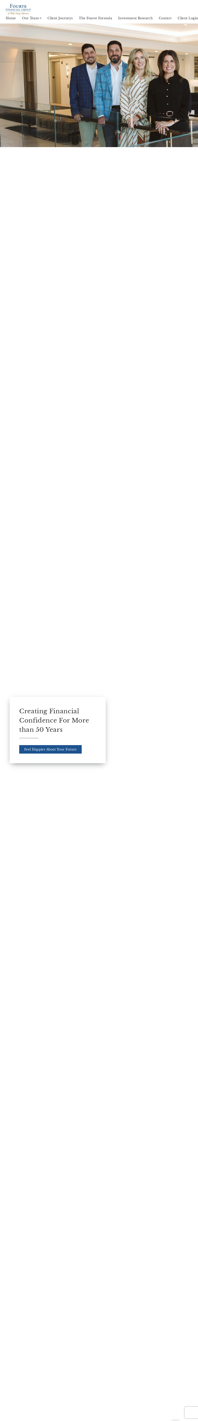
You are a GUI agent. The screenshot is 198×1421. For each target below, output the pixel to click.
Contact (165, 18)
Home (11, 18)
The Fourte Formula (95, 18)
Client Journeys (60, 18)
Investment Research (135, 18)
